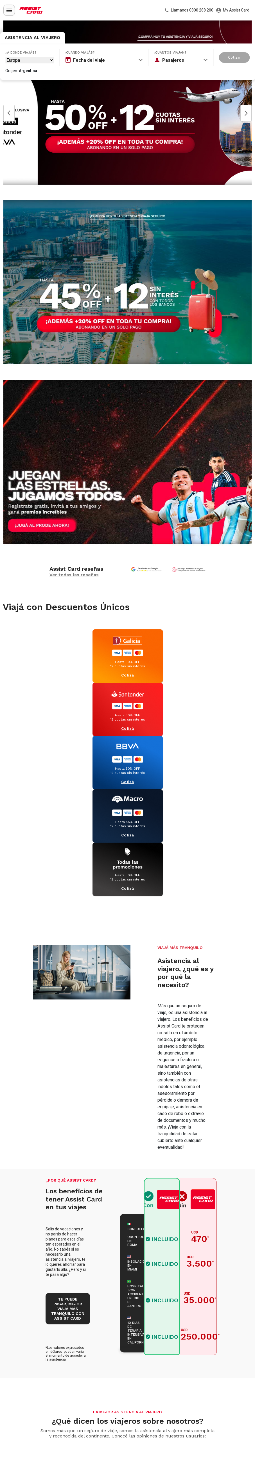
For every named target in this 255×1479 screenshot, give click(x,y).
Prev (9, 113)
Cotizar (234, 57)
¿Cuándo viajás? (80, 52)
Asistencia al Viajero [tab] (32, 37)
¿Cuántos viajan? (170, 52)
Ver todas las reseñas (74, 574)
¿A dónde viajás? (21, 52)
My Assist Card (232, 10)
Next (246, 113)
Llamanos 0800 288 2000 (188, 10)
